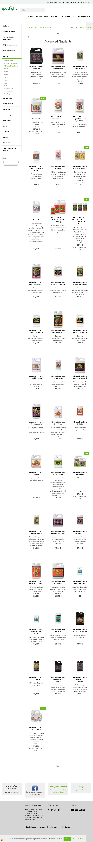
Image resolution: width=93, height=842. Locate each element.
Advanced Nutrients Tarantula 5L (36, 67)
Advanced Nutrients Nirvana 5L (58, 582)
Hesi (5, 80)
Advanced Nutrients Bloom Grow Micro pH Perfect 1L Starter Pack (79, 221)
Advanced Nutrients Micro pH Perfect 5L (58, 283)
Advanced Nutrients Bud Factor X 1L (80, 532)
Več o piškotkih (78, 839)
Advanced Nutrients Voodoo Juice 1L (36, 423)
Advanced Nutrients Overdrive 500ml (36, 377)
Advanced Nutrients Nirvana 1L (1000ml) (36, 582)
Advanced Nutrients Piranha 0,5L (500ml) (80, 630)
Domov (29, 27)
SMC (5, 86)
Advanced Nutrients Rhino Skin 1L (58, 630)
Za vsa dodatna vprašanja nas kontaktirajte (58, 791)
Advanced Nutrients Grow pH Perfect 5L (36, 331)
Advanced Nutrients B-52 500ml (58, 423)
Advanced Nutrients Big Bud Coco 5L (80, 67)
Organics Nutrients (10, 63)
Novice (67, 827)
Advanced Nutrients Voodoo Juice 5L (58, 67)
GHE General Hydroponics (8, 90)
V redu (67, 839)
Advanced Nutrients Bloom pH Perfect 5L (80, 331)
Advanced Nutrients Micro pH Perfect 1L (36, 283)
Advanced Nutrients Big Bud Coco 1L (36, 532)
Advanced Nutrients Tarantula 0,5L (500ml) (58, 679)
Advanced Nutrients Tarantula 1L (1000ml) (80, 679)
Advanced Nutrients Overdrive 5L (36, 118)
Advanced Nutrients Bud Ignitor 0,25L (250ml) (58, 220)
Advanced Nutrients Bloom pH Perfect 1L (58, 331)
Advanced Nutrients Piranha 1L (36, 678)
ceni (80, 27)
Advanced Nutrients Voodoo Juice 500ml (80, 377)
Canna (6, 77)
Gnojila (36, 27)
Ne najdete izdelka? (58, 786)
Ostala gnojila (9, 94)
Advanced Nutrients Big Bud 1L (80, 473)
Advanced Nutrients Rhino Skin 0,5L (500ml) (36, 631)
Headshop (66, 16)
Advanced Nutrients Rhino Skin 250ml (80, 582)
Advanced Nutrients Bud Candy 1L (36, 728)
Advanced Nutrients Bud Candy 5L (58, 167)
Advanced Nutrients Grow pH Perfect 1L (80, 283)
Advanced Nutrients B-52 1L (80, 423)
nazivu (85, 27)
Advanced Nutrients (11, 66)
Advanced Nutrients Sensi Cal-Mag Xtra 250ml (36, 168)
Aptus (6, 71)
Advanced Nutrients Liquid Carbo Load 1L (58, 118)
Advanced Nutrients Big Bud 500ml (58, 473)
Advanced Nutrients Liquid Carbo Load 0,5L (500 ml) (80, 119)
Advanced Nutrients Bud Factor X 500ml (58, 532)
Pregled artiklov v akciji (81, 790)
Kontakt (89, 27)
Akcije (89, 24)
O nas (30, 16)
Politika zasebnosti (81, 16)
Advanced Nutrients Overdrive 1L (58, 377)
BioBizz (6, 74)
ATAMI (6, 69)
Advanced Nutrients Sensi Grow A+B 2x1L (80, 167)
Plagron (6, 83)
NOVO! (37, 139)
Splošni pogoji (42, 16)
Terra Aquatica (9, 60)
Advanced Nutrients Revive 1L (36, 219)
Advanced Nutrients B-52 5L (36, 473)
